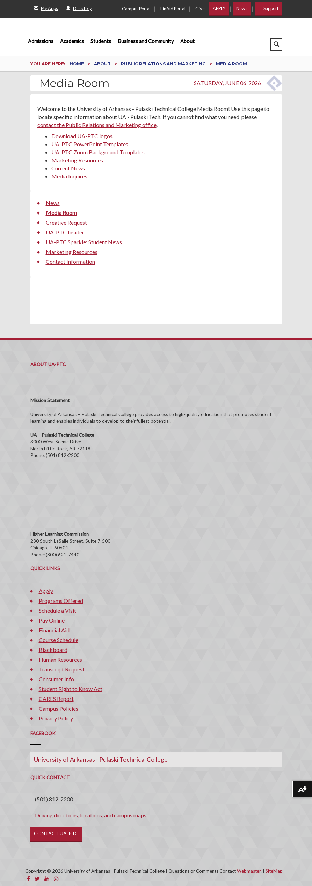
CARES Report (56, 698)
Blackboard (53, 649)
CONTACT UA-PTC (56, 833)
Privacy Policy (56, 718)
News (241, 8)
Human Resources (60, 659)
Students (100, 41)
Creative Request (66, 222)
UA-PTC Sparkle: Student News (84, 242)
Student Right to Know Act (70, 688)
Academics (72, 41)
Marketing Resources (77, 160)
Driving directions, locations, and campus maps (90, 815)
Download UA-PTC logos (82, 136)
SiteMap (274, 871)
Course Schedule (58, 640)
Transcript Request (62, 669)
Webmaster (249, 871)
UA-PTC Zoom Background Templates (98, 152)
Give (200, 9)
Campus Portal (136, 9)
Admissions (40, 41)
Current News (68, 168)
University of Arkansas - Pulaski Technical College (101, 759)
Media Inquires (69, 176)
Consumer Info (56, 679)
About (187, 41)
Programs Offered (61, 600)
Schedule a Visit (57, 610)
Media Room (61, 212)
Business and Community (146, 41)
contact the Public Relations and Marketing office (97, 124)
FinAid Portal (173, 9)
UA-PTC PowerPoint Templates (89, 144)
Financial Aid (54, 630)
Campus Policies (58, 708)
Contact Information (70, 261)
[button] (276, 44)
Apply (46, 591)
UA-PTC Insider (65, 232)
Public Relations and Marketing (164, 63)
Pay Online (52, 620)
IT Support (268, 8)
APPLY (219, 8)
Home (77, 63)
